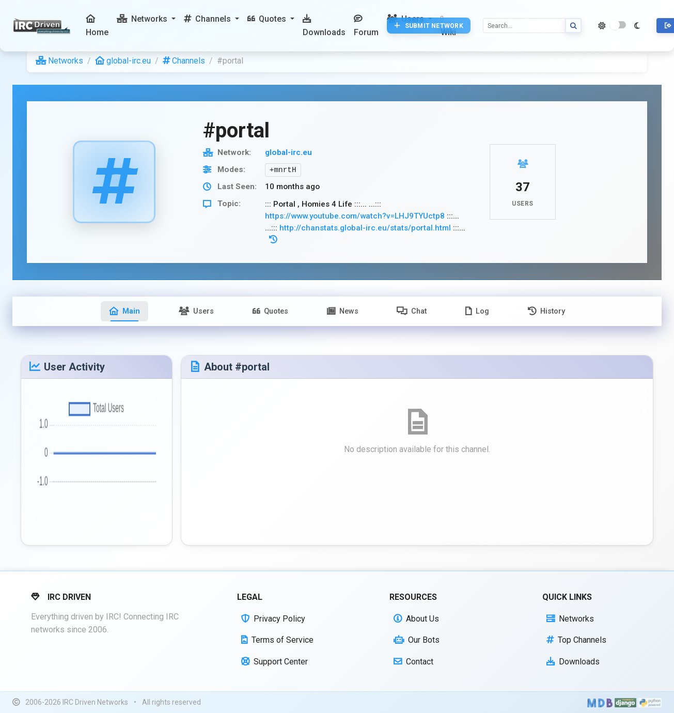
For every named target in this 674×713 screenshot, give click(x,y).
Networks (59, 61)
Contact (413, 662)
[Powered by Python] (650, 702)
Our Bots (417, 640)
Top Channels (576, 640)
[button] (146, 19)
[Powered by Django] (625, 702)
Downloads (573, 662)
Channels (184, 61)
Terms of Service (277, 640)
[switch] (617, 24)
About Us (416, 619)
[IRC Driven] (43, 26)
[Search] (524, 25)
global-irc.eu (123, 61)
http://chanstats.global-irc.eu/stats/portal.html (365, 228)
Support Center (274, 662)
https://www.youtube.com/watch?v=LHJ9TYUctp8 (355, 216)
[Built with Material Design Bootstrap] (600, 702)
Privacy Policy (273, 619)
